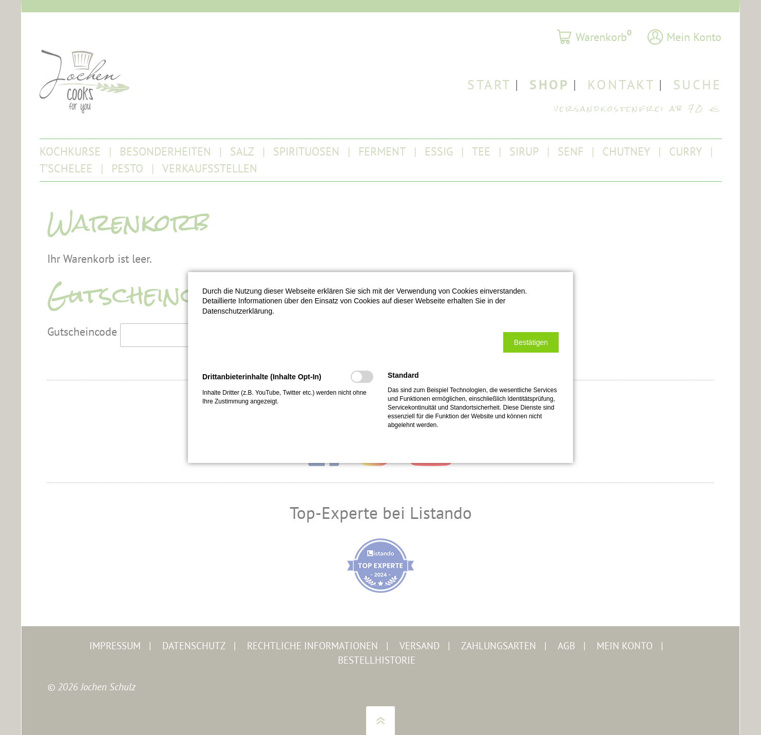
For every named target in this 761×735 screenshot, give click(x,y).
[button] (531, 342)
